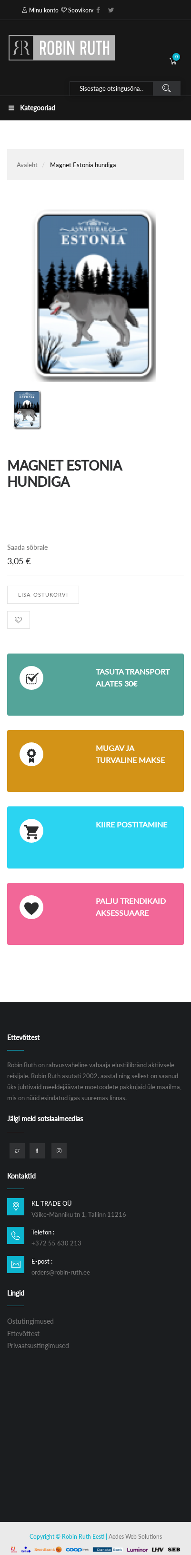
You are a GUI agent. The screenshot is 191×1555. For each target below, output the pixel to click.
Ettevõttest (23, 1334)
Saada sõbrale (27, 547)
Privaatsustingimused (38, 1345)
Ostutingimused (30, 1321)
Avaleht (27, 165)
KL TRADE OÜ (51, 1203)
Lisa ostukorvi (43, 594)
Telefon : (42, 1232)
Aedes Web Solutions (135, 1536)
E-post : (41, 1261)
